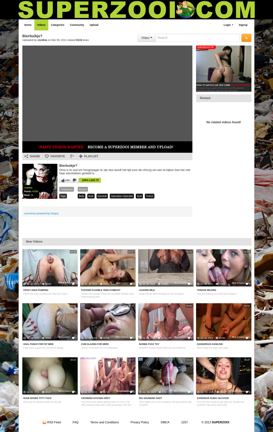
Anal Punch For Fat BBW (38, 344)
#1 (32, 195)
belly (81, 196)
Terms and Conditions (104, 422)
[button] (72, 156)
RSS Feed (52, 422)
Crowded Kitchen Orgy (95, 398)
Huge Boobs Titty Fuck (37, 398)
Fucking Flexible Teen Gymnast (100, 290)
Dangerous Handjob (210, 344)
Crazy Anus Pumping (35, 290)
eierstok (102, 196)
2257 (184, 422)
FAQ (76, 422)
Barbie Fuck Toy (149, 344)
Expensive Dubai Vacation (213, 398)
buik (90, 196)
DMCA (165, 422)
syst (139, 196)
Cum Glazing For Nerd (95, 344)
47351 (35, 191)
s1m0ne (42, 40)
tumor (149, 196)
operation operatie (122, 196)
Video (146, 38)
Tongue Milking (206, 290)
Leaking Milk (147, 290)
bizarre (83, 189)
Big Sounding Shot (150, 398)
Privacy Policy (140, 422)
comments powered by (41, 213)
